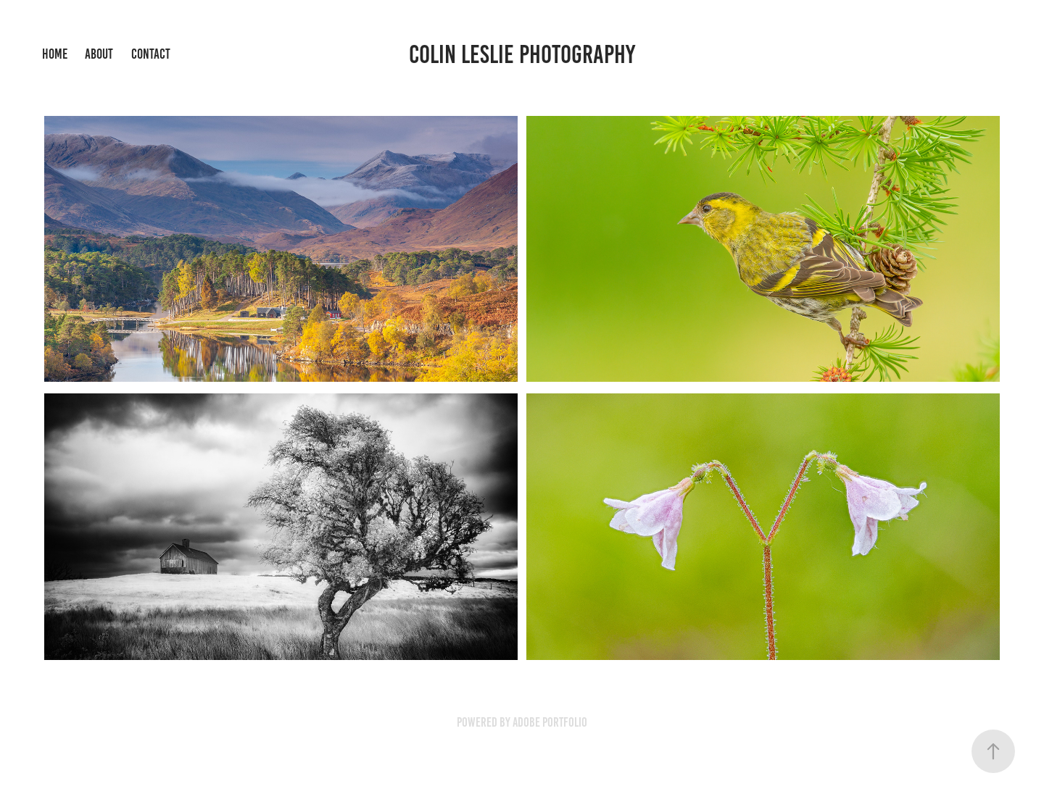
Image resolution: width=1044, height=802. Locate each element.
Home (54, 54)
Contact (150, 54)
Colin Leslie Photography (522, 54)
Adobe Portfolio (550, 722)
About (99, 54)
